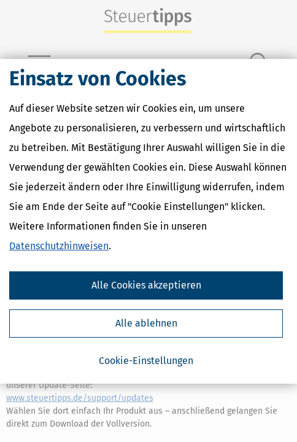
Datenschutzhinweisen (59, 246)
